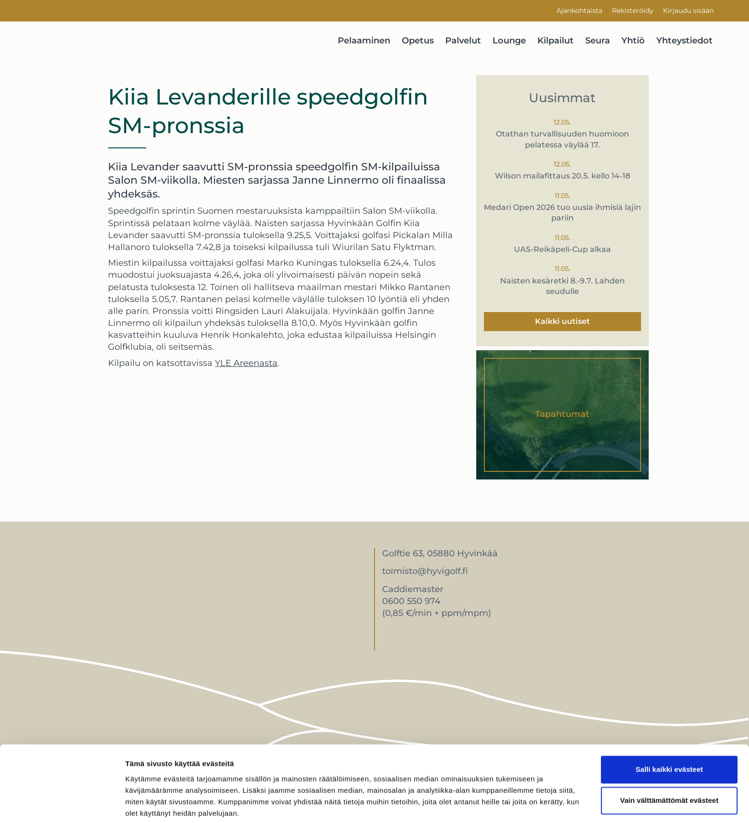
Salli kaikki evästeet (669, 734)
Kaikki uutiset (562, 321)
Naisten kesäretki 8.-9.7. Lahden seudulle (562, 286)
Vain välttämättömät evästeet (669, 765)
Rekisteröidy (632, 10)
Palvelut (463, 40)
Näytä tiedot (146, 804)
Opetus (418, 40)
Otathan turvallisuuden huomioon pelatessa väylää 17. (562, 139)
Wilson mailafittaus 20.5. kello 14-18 (562, 175)
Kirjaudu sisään (688, 10)
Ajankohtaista (579, 10)
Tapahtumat (562, 414)
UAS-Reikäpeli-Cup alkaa (562, 249)
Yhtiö (633, 40)
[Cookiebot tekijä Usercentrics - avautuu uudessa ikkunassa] (62, 804)
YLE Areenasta (246, 363)
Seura (597, 40)
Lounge (509, 40)
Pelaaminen (364, 40)
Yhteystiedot (684, 40)
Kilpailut (555, 40)
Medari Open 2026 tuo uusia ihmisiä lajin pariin (562, 212)
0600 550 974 (411, 601)
